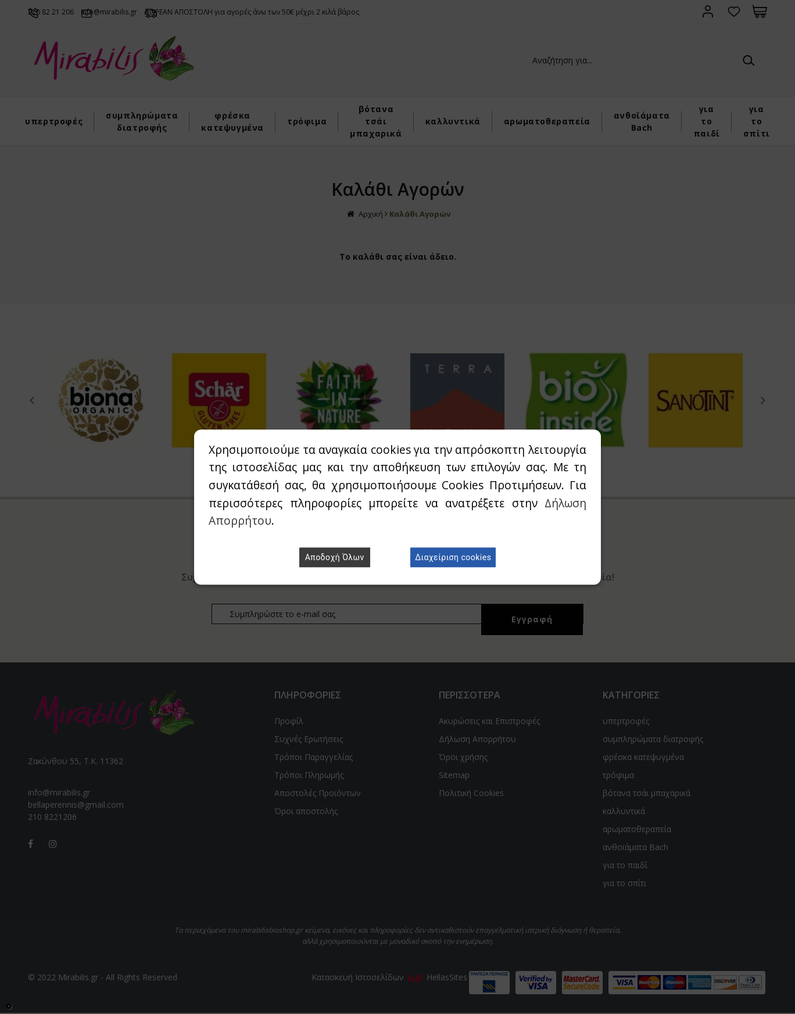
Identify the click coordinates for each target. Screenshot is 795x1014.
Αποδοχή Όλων (334, 557)
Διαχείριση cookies (453, 557)
